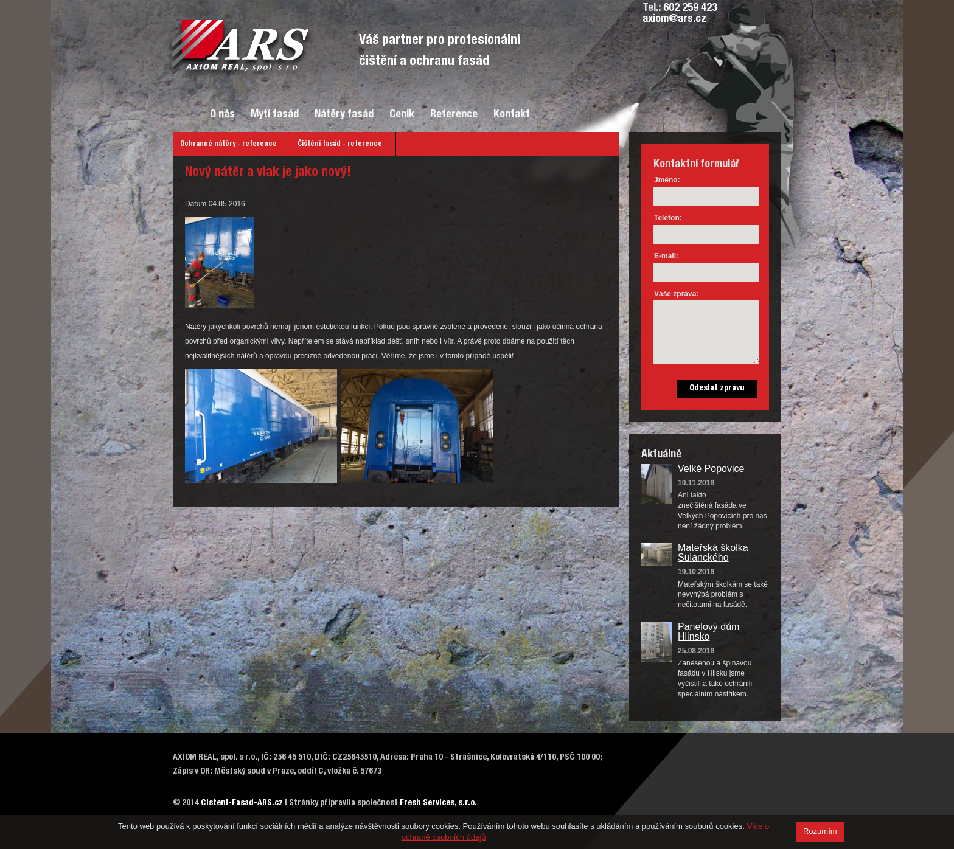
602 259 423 (690, 8)
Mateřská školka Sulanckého (713, 553)
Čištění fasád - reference (340, 144)
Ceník (401, 114)
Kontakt (511, 114)
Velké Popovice (711, 469)
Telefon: (668, 217)
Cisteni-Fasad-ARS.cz (242, 803)
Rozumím (820, 831)
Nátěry (197, 326)
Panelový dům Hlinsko (708, 632)
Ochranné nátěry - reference (228, 144)
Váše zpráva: (676, 293)
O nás (222, 114)
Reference (454, 114)
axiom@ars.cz (674, 19)
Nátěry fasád (344, 114)
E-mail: (666, 256)
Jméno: (667, 180)
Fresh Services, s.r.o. (438, 803)
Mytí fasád (275, 114)
